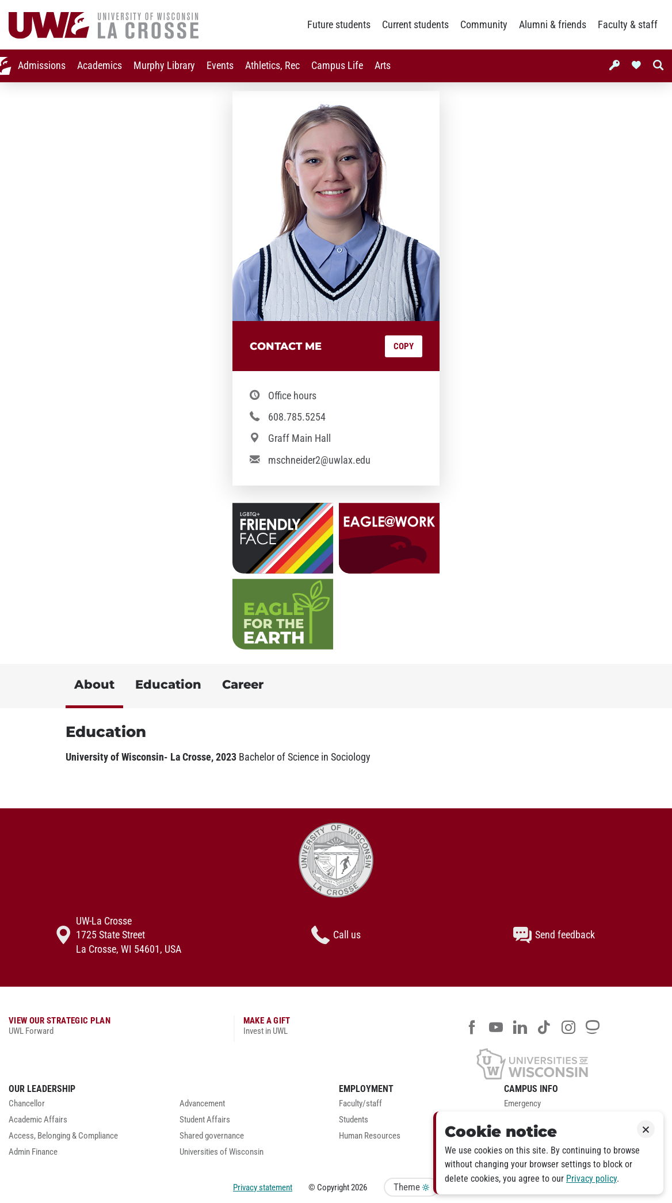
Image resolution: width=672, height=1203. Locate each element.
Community (483, 24)
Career (243, 684)
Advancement (202, 1104)
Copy (404, 346)
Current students (415, 24)
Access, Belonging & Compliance (63, 1136)
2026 (359, 1187)
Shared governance (212, 1136)
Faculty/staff (360, 1104)
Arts (370, 65)
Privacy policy (591, 1178)
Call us (336, 935)
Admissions (30, 65)
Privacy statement (262, 1187)
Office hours (292, 396)
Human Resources (369, 1136)
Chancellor (27, 1104)
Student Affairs (205, 1120)
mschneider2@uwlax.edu (319, 460)
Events (208, 65)
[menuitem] (29, 65)
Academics (87, 65)
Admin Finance (33, 1152)
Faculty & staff (628, 24)
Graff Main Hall (299, 438)
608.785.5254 (297, 417)
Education (168, 684)
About (94, 684)
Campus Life (325, 65)
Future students (339, 24)
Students (353, 1120)
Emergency (522, 1104)
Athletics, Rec (260, 65)
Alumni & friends (552, 24)
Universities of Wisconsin (222, 1152)
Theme (411, 1187)
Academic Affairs (38, 1120)
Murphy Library (152, 65)
